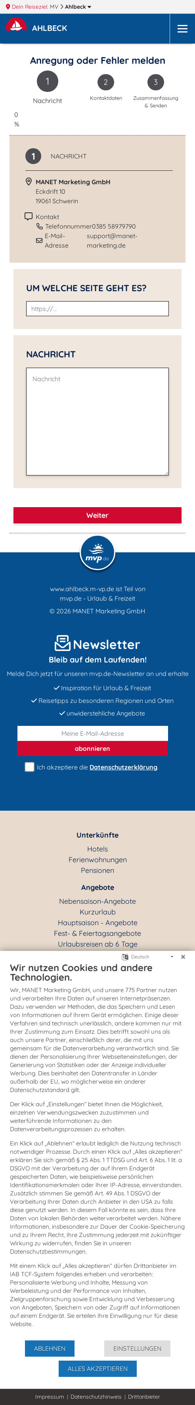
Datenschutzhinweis (96, 1396)
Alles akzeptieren (98, 1369)
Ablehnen (49, 1348)
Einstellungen (137, 1348)
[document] (97, 1150)
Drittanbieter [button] (144, 1396)
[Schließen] (183, 957)
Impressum (49, 1396)
